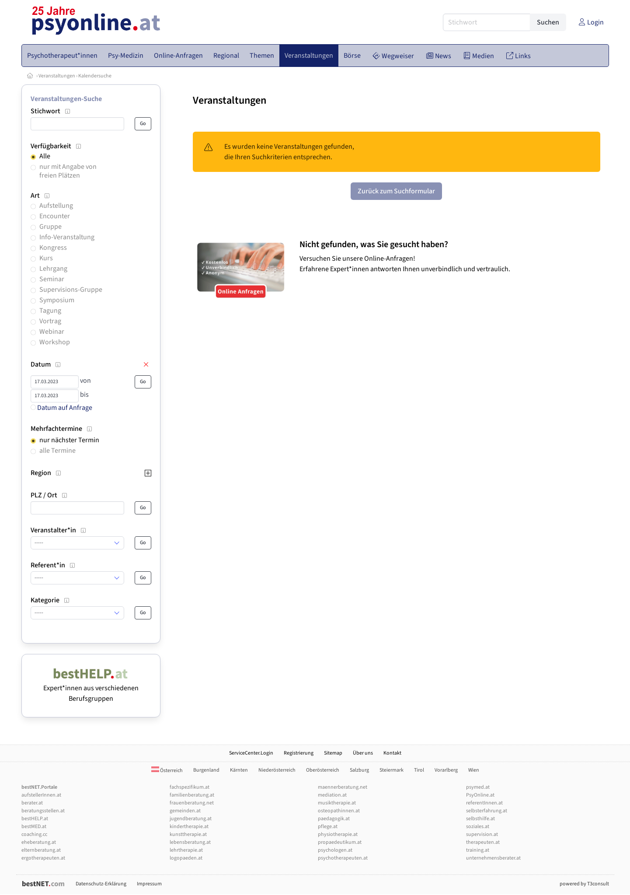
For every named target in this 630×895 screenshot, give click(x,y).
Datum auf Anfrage (61, 408)
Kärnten (239, 770)
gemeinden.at (185, 811)
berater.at (32, 803)
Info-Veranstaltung (66, 237)
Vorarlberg (446, 770)
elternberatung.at (41, 850)
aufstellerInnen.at (41, 795)
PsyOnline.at (480, 795)
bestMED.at (33, 826)
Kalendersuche (94, 76)
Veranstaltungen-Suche (66, 99)
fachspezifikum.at (189, 787)
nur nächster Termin (69, 440)
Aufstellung (56, 205)
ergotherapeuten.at (43, 858)
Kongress (53, 247)
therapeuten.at (483, 842)
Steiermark (391, 770)
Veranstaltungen (56, 76)
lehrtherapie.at (186, 850)
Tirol (419, 770)
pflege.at (328, 826)
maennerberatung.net (342, 787)
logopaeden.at (186, 858)
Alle (44, 156)
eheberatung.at (38, 842)
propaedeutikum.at (340, 842)
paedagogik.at (334, 818)
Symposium (56, 300)
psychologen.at (335, 850)
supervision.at (482, 834)
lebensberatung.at (190, 842)
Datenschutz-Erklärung (101, 884)
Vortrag (50, 321)
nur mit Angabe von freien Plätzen (68, 171)
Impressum (149, 884)
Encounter (54, 216)
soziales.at (477, 826)
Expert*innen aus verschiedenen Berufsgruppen (91, 688)
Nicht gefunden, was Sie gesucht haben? (373, 244)
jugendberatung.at (191, 818)
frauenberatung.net (192, 803)
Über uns (363, 753)
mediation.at (332, 795)
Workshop (54, 342)
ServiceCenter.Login (251, 753)
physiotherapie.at (338, 834)
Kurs (46, 258)
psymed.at (478, 787)
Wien (473, 770)
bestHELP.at (34, 818)
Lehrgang (53, 268)
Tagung (50, 310)
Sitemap (333, 753)
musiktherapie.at (337, 803)
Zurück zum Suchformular (396, 191)
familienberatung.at (192, 795)
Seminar (51, 279)
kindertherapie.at (189, 826)
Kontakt (392, 753)
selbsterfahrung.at (486, 811)
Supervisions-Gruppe (70, 289)
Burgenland (206, 770)
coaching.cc (34, 834)
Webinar (51, 331)
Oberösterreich (322, 770)
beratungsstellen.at (43, 811)
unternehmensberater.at (493, 858)
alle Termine (57, 450)
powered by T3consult (584, 884)
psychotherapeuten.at (343, 858)
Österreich (167, 770)
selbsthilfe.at (480, 818)
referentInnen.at (484, 803)
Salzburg (359, 770)
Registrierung (298, 753)
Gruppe (50, 226)
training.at (477, 850)
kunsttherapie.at (188, 834)
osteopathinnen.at (339, 811)
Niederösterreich (277, 770)
